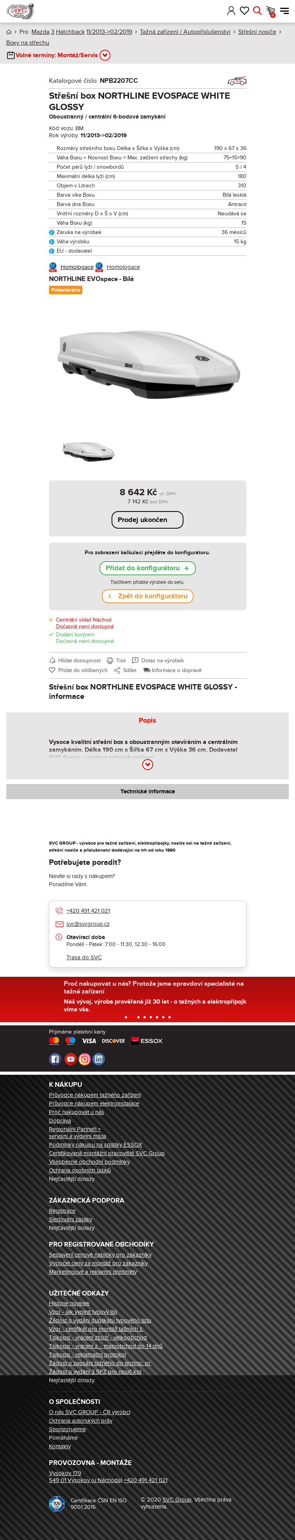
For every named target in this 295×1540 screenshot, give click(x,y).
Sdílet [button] (129, 670)
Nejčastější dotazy (71, 1178)
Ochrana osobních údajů (80, 1170)
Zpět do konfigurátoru (152, 596)
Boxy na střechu (27, 43)
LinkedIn (99, 1059)
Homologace (77, 267)
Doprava (60, 1120)
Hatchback (70, 32)
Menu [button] (284, 11)
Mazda (40, 32)
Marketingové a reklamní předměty (93, 1271)
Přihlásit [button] (231, 11)
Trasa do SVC (84, 957)
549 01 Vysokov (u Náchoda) (85, 1480)
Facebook (55, 1059)
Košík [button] (273, 15)
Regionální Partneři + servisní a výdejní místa (77, 1133)
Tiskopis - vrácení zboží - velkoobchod (98, 1337)
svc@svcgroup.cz (88, 923)
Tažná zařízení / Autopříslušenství (185, 32)
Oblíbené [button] (244, 11)
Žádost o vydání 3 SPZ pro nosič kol (95, 1371)
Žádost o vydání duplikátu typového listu (100, 1320)
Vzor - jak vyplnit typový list (83, 1311)
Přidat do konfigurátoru (143, 568)
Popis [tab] (147, 720)
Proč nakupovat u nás (76, 1112)
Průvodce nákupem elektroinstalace (94, 1103)
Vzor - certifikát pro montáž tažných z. (96, 1328)
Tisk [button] (121, 660)
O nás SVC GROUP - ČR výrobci (89, 1412)
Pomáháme (63, 1437)
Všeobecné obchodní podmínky (89, 1161)
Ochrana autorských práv (80, 1420)
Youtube (71, 1059)
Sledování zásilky (70, 1219)
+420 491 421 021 (88, 910)
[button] (220, 11)
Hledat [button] (257, 11)
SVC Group (177, 1499)
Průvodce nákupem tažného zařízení (95, 1094)
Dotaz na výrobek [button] (162, 660)
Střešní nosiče (257, 32)
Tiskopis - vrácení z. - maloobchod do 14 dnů (105, 1346)
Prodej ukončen (142, 520)
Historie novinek (69, 1303)
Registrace (62, 1210)
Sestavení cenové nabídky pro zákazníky (100, 1254)
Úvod (9, 32)
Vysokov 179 (65, 1473)
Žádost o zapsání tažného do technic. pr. (100, 1363)
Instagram (85, 1059)
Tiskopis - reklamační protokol (87, 1354)
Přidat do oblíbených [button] (83, 670)
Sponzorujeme (67, 1429)
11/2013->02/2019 (109, 32)
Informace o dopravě (177, 670)
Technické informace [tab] (147, 791)
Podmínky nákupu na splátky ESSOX (95, 1144)
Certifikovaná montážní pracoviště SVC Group (107, 1153)
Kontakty (60, 1446)
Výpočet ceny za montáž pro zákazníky (98, 1263)
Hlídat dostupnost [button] (79, 660)
